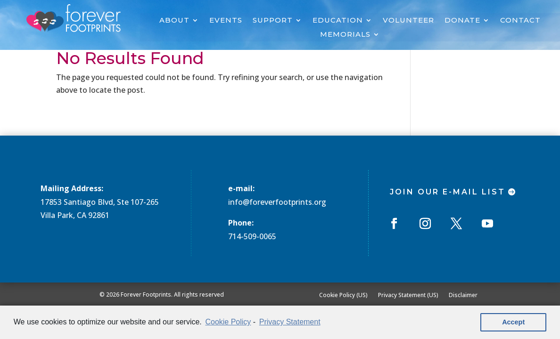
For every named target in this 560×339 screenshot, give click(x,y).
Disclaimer (463, 295)
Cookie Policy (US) (343, 295)
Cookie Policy (228, 322)
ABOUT (174, 20)
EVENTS (225, 20)
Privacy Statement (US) (408, 295)
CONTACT (520, 20)
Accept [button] (513, 322)
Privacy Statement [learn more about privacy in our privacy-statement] (290, 322)
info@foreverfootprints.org (277, 202)
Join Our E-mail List (447, 191)
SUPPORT (273, 20)
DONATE (462, 20)
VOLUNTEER (408, 20)
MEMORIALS (345, 35)
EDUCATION (338, 20)
